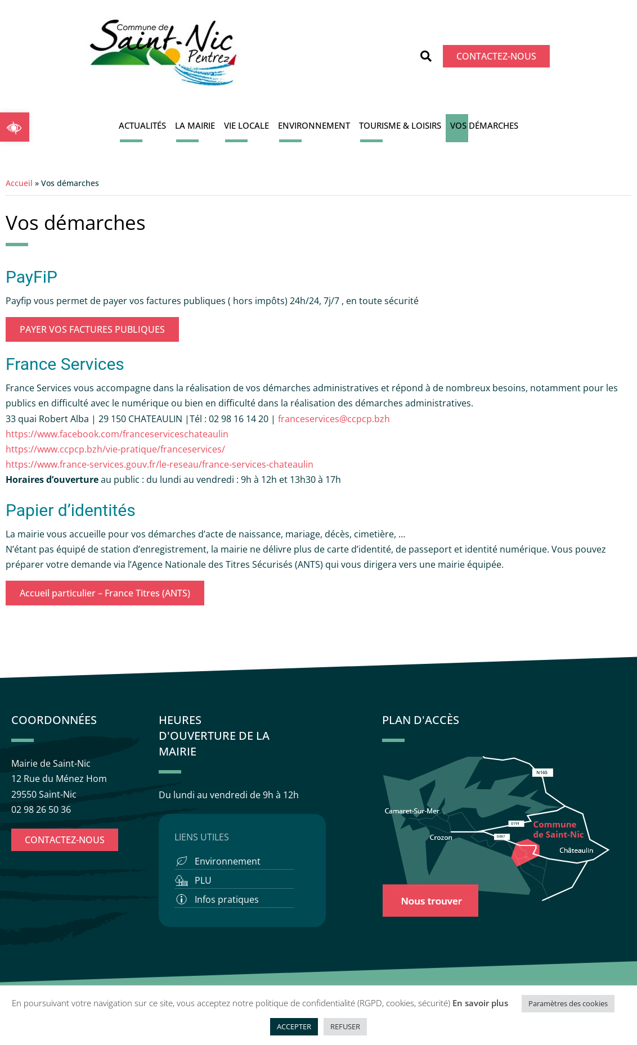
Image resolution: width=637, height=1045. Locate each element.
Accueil (19, 183)
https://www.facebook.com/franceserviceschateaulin (117, 434)
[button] (14, 127)
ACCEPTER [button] (294, 1026)
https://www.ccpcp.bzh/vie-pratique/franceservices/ (115, 449)
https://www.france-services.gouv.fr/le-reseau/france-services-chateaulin (159, 464)
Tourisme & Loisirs (400, 125)
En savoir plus (480, 1002)
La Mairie (195, 125)
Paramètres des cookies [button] (568, 1003)
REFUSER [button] (345, 1026)
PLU (203, 880)
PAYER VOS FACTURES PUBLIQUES (92, 329)
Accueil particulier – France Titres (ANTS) (105, 593)
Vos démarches (484, 125)
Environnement (314, 125)
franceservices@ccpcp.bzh (335, 419)
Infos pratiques (227, 899)
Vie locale (246, 125)
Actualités (142, 125)
